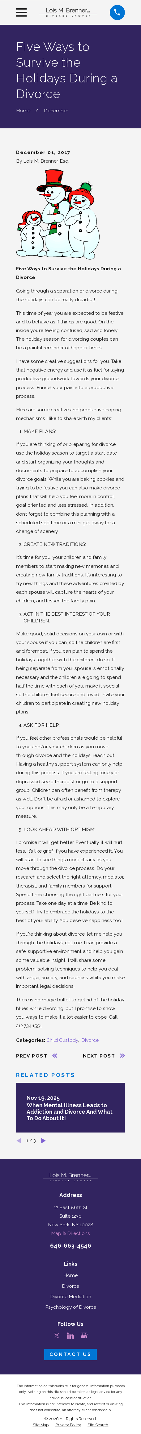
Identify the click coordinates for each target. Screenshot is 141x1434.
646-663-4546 (70, 1245)
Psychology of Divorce (70, 1307)
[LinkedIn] (70, 1335)
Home (70, 1275)
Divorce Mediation (70, 1296)
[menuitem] (41, 1425)
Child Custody (62, 1040)
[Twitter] (56, 1335)
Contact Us (70, 1354)
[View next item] (43, 1140)
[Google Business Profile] (84, 1335)
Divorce (90, 1040)
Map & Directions (70, 1233)
